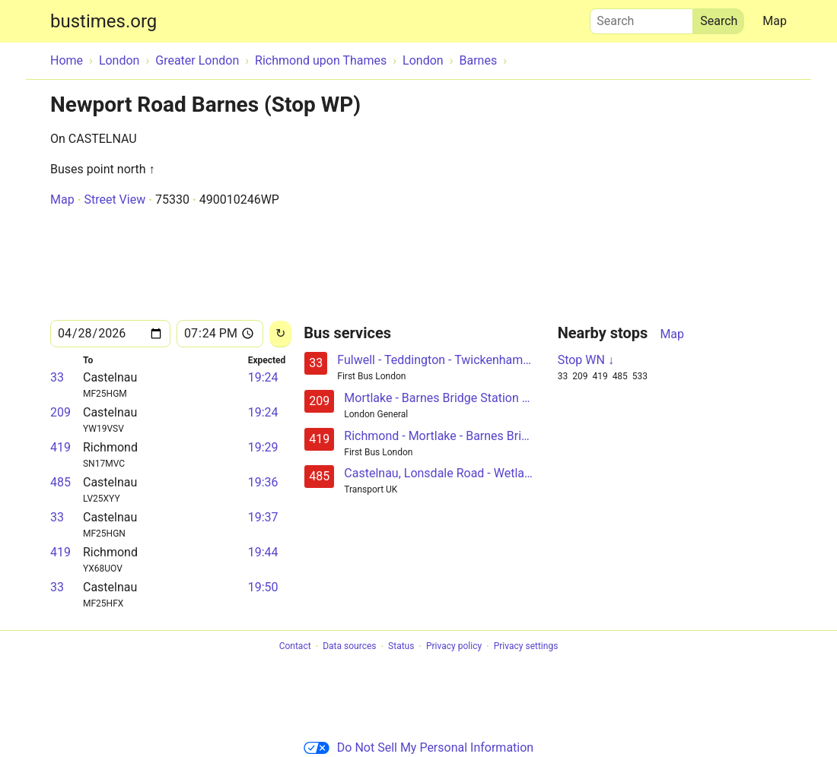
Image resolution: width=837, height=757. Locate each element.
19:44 (263, 552)
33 (57, 377)
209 (60, 412)
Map (774, 21)
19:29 (263, 447)
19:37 (263, 517)
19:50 (263, 587)
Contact (295, 646)
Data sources (349, 646)
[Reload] (280, 334)
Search (641, 17)
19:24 (263, 377)
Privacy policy (454, 646)
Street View (114, 199)
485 (60, 482)
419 (60, 447)
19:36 (263, 482)
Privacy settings (526, 646)
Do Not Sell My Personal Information (418, 747)
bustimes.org (103, 21)
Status (401, 646)
